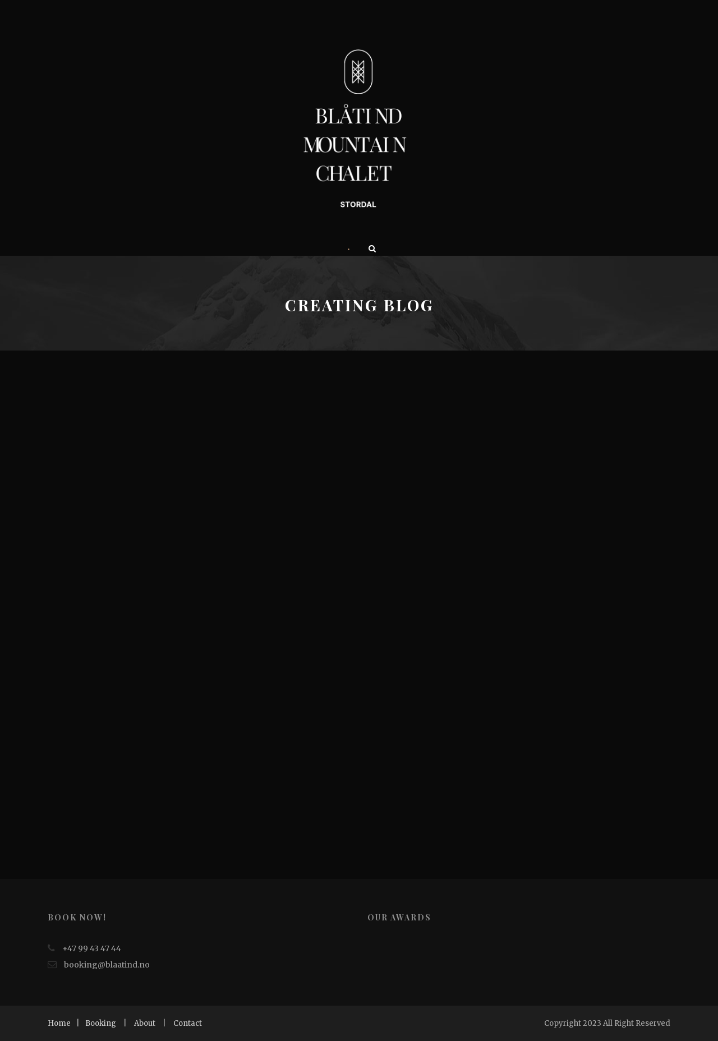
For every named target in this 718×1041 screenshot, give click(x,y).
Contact (187, 1023)
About (144, 1023)
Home (59, 1023)
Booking (100, 1023)
